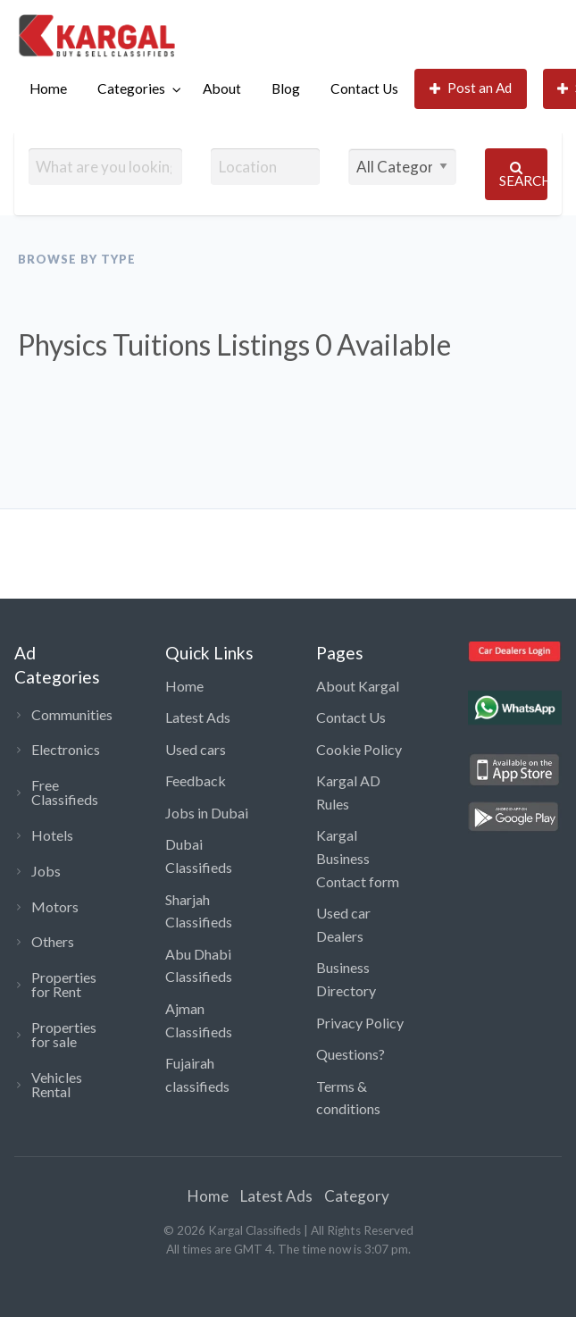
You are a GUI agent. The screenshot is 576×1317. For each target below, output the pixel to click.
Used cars (195, 749)
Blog (285, 88)
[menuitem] (48, 89)
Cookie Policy (359, 749)
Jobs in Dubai (206, 812)
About (222, 88)
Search (523, 175)
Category (356, 1196)
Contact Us (364, 88)
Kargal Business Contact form (357, 857)
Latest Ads (197, 717)
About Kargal (357, 685)
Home (48, 88)
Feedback (195, 780)
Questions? (350, 1053)
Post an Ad (471, 88)
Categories (131, 88)
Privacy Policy (360, 1022)
